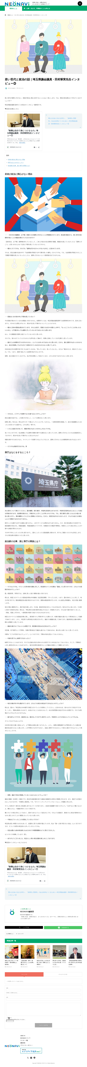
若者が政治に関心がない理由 (16, 159)
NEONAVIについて (25, 1038)
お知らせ (22, 1035)
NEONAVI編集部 (27, 911)
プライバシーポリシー (26, 1045)
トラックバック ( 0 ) (63, 974)
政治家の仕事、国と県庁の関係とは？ (19, 165)
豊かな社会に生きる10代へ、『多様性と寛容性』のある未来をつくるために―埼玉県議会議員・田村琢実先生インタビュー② (62, 121)
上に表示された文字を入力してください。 (16, 1019)
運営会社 (22, 1042)
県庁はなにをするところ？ (16, 162)
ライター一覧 (24, 1040)
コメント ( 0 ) (24, 974)
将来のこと (13, 8)
